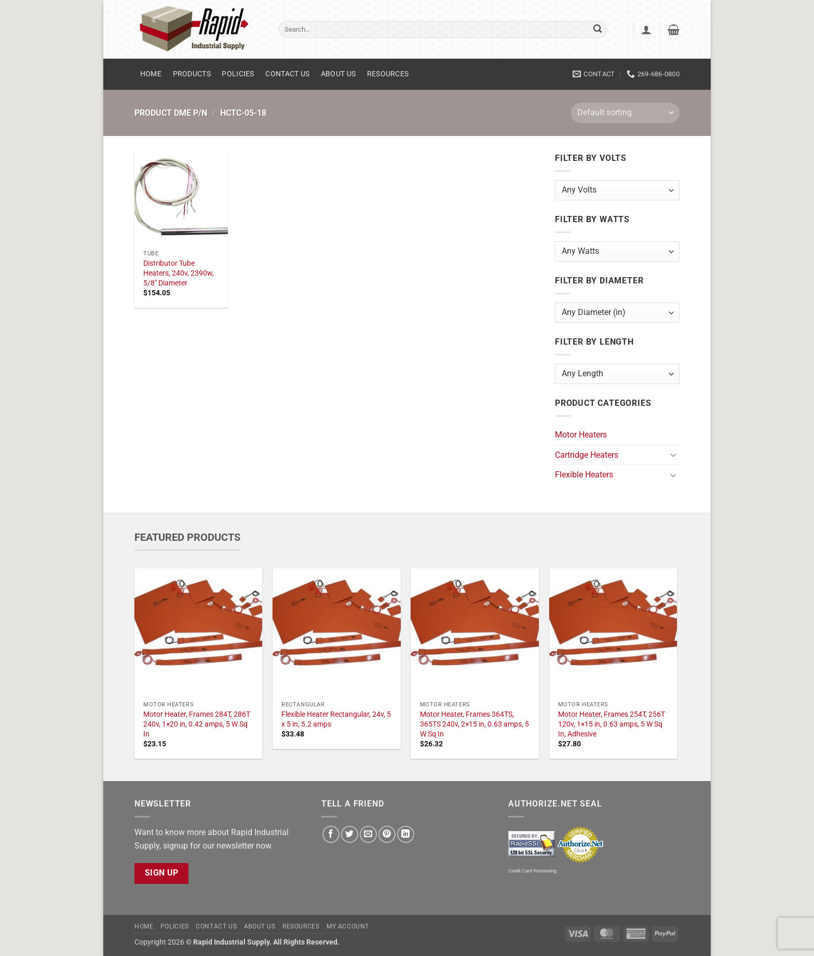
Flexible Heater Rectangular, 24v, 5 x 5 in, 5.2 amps (336, 719)
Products (192, 74)
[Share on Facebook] (331, 834)
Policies (238, 74)
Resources (388, 74)
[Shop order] (625, 113)
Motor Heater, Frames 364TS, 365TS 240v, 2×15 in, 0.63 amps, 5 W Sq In (474, 724)
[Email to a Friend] (368, 834)
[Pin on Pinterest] (387, 834)
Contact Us (287, 74)
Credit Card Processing (532, 870)
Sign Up (162, 873)
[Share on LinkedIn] (405, 834)
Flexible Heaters (584, 475)
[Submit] (597, 29)
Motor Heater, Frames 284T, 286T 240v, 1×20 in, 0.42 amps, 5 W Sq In (196, 724)
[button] (646, 29)
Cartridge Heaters (586, 455)
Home (150, 74)
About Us (338, 74)
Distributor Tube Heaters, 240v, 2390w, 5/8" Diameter (178, 273)
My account (348, 926)
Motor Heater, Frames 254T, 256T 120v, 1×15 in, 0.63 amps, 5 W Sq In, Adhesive (611, 724)
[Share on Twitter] (349, 834)
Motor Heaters (581, 435)
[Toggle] (673, 454)
